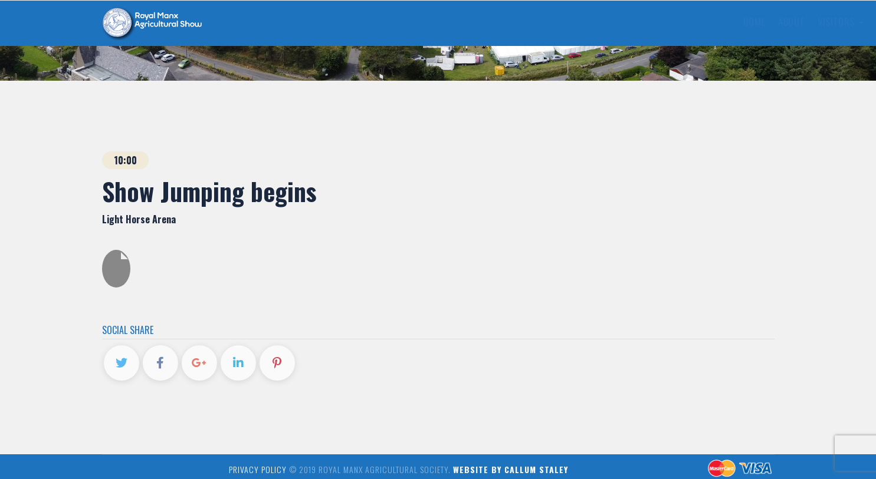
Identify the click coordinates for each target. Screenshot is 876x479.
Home (281, 22)
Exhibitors (431, 22)
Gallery (559, 22)
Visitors (367, 22)
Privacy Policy (258, 469)
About (318, 22)
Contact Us (618, 22)
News (515, 22)
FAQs (480, 22)
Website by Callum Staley (510, 469)
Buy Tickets (707, 21)
